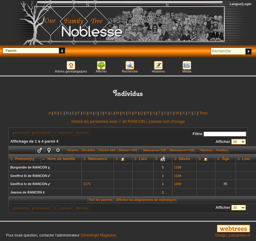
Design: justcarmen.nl (232, 235)
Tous (203, 113)
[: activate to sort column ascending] (123, 158)
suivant (66, 132)
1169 (177, 167)
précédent (41, 132)
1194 (177, 176)
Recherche (130, 71)
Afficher (101, 71)
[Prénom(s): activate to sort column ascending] (25, 158)
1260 (177, 184)
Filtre (219, 133)
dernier (82, 132)
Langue (236, 4)
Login (246, 4)
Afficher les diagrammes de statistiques (146, 200)
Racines (206, 150)
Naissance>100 (154, 150)
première (20, 132)
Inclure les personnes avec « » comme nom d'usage (128, 121)
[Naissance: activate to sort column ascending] (97, 158)
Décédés (88, 150)
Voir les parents (100, 200)
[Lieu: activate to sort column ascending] (143, 158)
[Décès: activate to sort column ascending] (184, 158)
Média (186, 71)
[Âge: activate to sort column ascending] (225, 158)
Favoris (11, 50)
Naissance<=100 (182, 150)
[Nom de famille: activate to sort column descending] (61, 158)
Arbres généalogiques (71, 71)
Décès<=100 (128, 150)
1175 (86, 184)
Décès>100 (107, 150)
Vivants (72, 150)
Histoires (158, 71)
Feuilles (222, 150)
